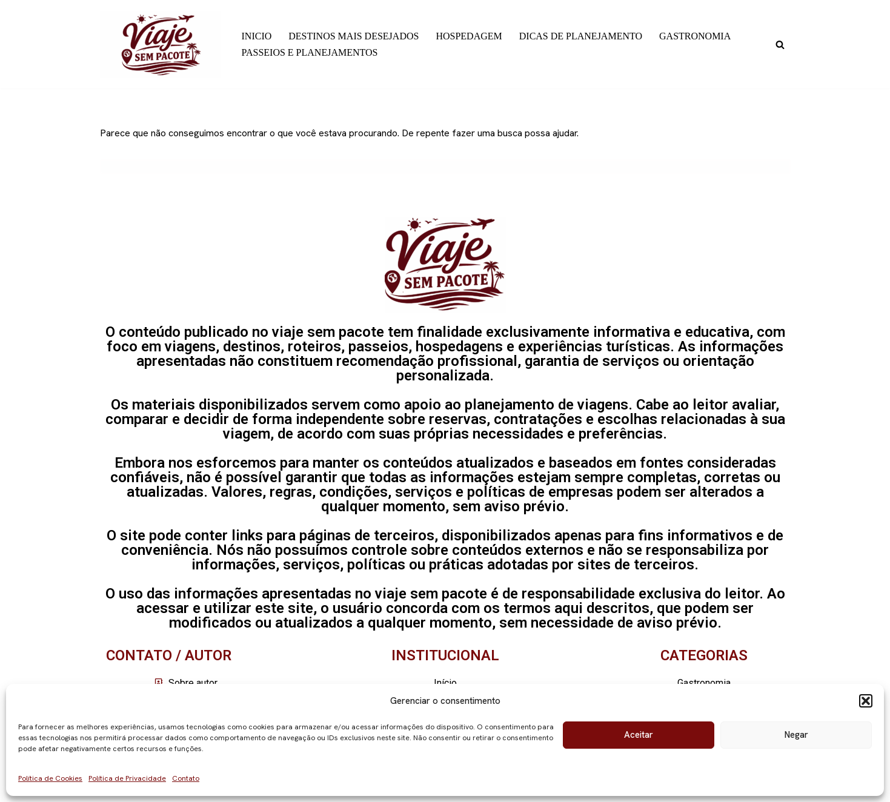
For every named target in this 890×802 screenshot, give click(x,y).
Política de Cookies (50, 778)
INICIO (257, 36)
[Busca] (780, 44)
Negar (796, 735)
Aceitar (638, 735)
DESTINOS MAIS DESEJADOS (353, 36)
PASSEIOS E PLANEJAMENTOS (310, 52)
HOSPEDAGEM (469, 36)
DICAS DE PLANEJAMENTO (580, 36)
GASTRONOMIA (695, 36)
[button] (866, 701)
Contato (185, 778)
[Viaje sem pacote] (160, 44)
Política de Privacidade (127, 778)
